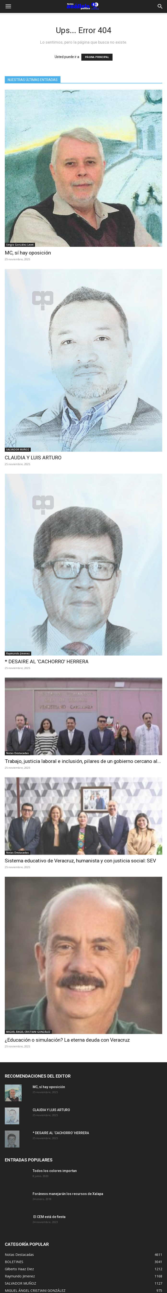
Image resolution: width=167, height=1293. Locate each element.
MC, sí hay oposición (28, 253)
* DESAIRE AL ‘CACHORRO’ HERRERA (47, 661)
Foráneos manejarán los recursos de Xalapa (68, 1194)
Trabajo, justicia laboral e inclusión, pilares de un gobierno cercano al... (83, 761)
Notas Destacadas (17, 753)
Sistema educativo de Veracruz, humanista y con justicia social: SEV (80, 861)
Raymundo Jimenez (18, 653)
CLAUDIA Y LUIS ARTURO (33, 458)
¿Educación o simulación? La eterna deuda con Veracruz (67, 1040)
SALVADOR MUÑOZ (17, 449)
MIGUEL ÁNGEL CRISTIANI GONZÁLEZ (28, 1031)
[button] (8, 6)
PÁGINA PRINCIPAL (97, 57)
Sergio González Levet (20, 244)
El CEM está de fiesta (49, 1217)
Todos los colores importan (55, 1171)
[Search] (160, 6)
